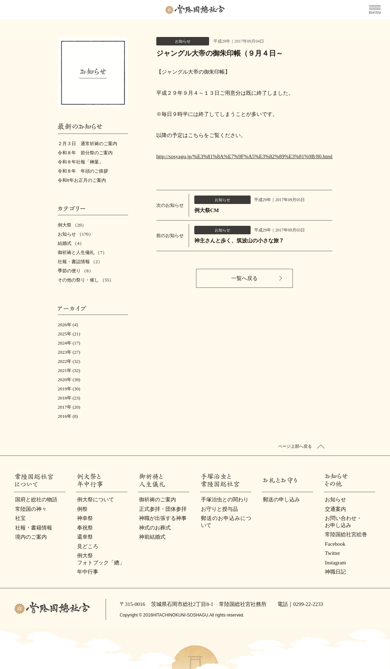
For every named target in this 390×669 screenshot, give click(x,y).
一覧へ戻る (244, 278)
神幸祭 (85, 518)
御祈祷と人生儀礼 (138, 480)
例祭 (82, 509)
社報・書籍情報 (33, 528)
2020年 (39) (69, 379)
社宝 (20, 518)
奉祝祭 (85, 528)
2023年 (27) (69, 352)
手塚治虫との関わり (225, 499)
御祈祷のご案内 (157, 499)
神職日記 (335, 572)
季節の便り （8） (75, 270)
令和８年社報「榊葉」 (80, 162)
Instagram (335, 562)
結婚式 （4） (71, 243)
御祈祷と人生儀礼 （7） (82, 252)
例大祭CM (206, 210)
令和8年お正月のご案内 (82, 180)
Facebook (335, 544)
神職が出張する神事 (163, 518)
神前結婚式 (152, 537)
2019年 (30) (69, 388)
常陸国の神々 (31, 509)
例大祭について (95, 499)
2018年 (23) (69, 398)
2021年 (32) (69, 370)
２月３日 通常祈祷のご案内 (87, 143)
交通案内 (335, 509)
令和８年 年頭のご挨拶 (83, 171)
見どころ (87, 546)
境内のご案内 (31, 537)
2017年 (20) (69, 407)
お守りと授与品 (219, 509)
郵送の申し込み (281, 499)
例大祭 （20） (72, 225)
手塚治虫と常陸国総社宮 (200, 480)
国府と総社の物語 (36, 499)
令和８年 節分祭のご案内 (85, 152)
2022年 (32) (69, 361)
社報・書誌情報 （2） (80, 261)
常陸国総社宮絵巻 (346, 534)
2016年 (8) (68, 416)
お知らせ (335, 499)
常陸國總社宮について (14, 480)
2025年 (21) (69, 333)
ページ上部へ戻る (295, 446)
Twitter (332, 553)
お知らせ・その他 (324, 480)
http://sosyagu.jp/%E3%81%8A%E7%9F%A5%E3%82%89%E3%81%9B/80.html (244, 156)
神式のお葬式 (155, 528)
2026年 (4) (68, 324)
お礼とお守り (262, 480)
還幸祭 (85, 537)
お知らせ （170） (75, 234)
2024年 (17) (69, 343)
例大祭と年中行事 (76, 480)
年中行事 (87, 572)
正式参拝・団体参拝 (163, 509)
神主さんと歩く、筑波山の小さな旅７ (239, 240)
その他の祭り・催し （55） (86, 280)
